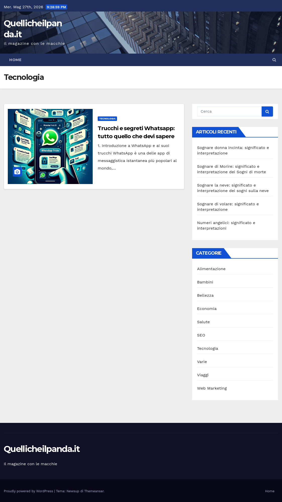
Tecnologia (107, 118)
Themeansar (94, 491)
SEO (201, 335)
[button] (274, 59)
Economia (207, 308)
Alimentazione (211, 268)
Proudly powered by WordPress (29, 491)
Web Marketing (212, 388)
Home (15, 60)
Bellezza (205, 295)
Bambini (205, 282)
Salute (203, 321)
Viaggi (203, 375)
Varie (202, 361)
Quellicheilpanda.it (42, 449)
